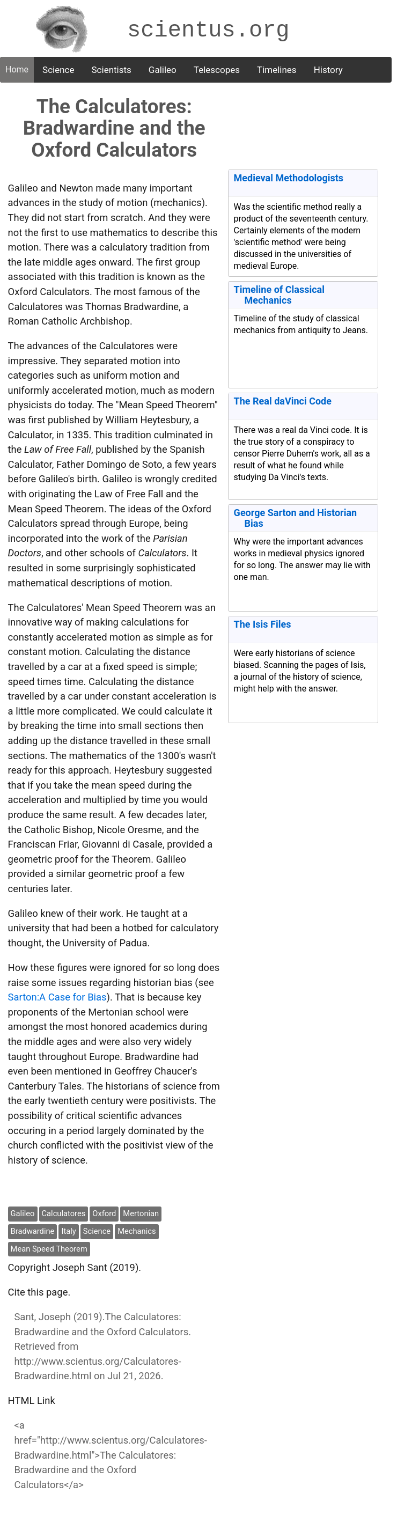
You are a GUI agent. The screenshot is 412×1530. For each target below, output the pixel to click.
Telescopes (217, 69)
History (328, 69)
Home (16, 69)
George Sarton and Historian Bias (295, 518)
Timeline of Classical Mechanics (279, 295)
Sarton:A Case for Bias (57, 997)
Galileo (162, 69)
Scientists (111, 69)
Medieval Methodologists (289, 177)
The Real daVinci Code (283, 401)
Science (58, 69)
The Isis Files (262, 624)
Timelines (277, 69)
